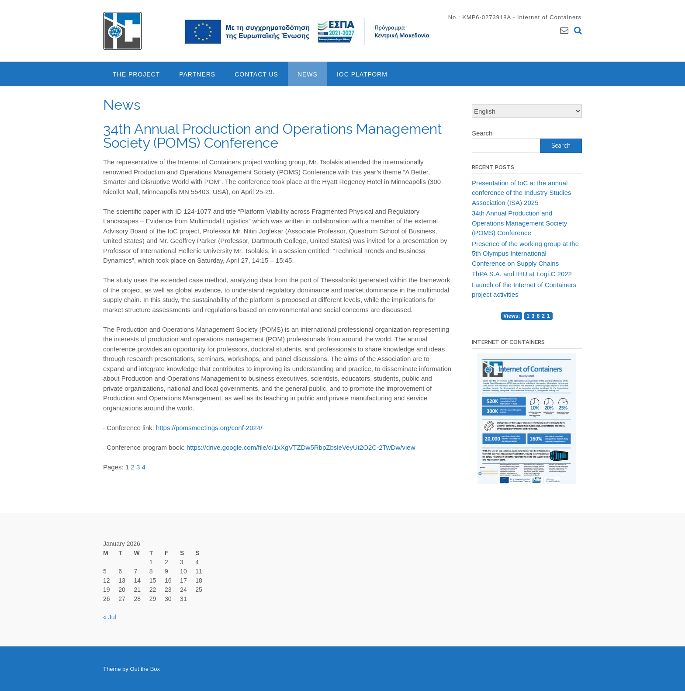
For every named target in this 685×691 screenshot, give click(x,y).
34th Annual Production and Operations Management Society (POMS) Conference (519, 222)
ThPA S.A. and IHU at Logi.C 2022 (522, 274)
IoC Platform (362, 74)
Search (482, 133)
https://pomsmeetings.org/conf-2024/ (209, 427)
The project (136, 74)
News (308, 74)
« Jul (109, 617)
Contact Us (256, 74)
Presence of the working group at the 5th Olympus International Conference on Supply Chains (525, 253)
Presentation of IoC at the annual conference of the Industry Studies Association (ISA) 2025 (521, 192)
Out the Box (145, 669)
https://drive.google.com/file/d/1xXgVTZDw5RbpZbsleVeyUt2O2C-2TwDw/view (301, 447)
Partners (197, 74)
